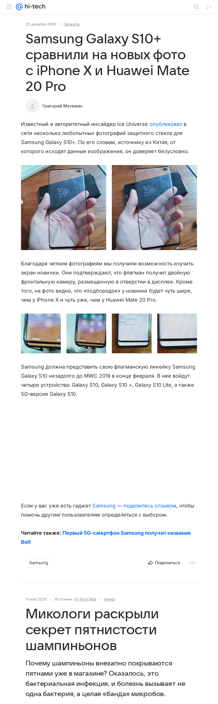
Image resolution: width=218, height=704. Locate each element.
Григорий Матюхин (62, 106)
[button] (63, 207)
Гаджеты (72, 24)
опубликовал (166, 124)
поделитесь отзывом (149, 506)
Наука (109, 599)
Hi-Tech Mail (85, 599)
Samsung (103, 506)
